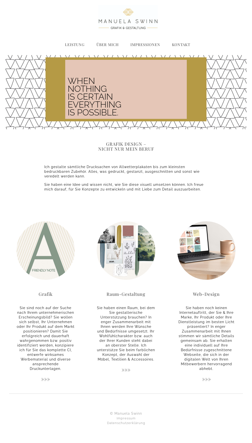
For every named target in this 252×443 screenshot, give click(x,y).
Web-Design (206, 294)
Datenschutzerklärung (126, 423)
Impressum (126, 418)
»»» (45, 378)
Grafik (46, 294)
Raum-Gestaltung (126, 294)
